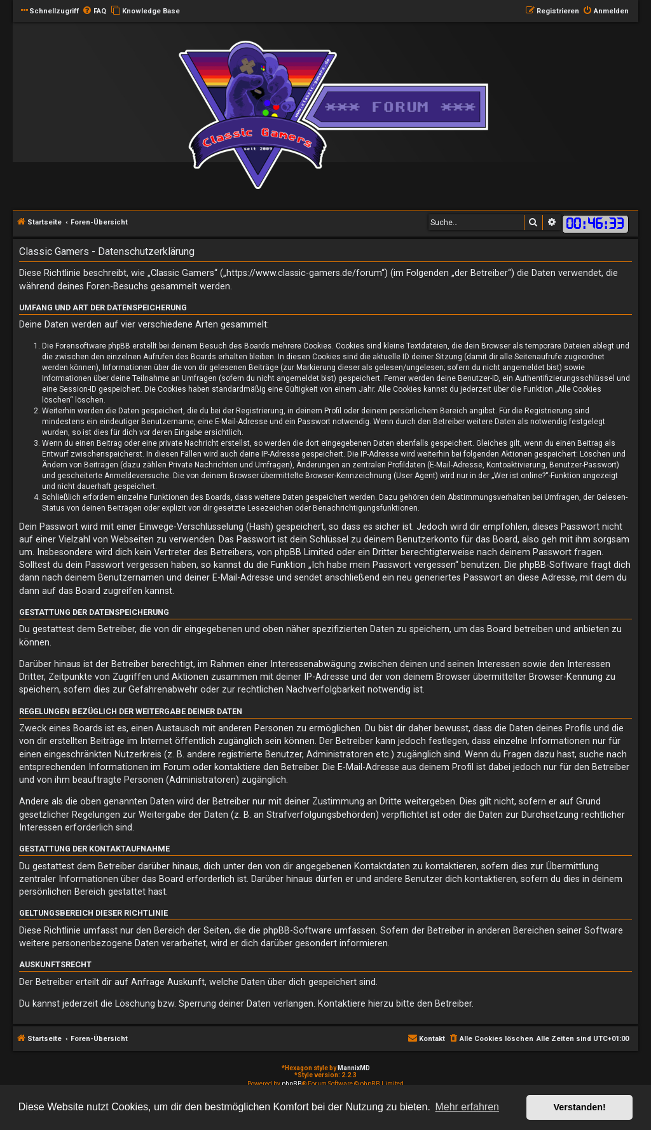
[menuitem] (94, 11)
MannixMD (354, 1068)
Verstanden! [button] (580, 1107)
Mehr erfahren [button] (467, 1106)
